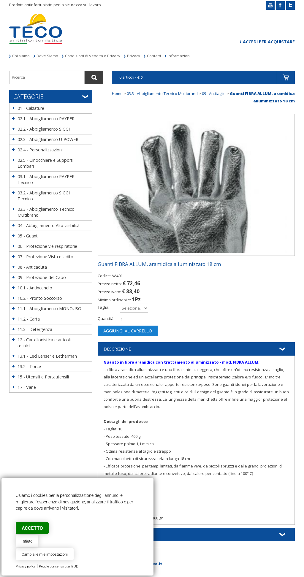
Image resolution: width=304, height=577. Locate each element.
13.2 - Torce (29, 366)
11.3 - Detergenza (35, 329)
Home (117, 93)
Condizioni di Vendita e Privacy (92, 55)
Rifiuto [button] (27, 541)
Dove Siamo (47, 55)
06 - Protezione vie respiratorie (47, 246)
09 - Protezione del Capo (42, 277)
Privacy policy (26, 566)
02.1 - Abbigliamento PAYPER (46, 118)
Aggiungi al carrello (127, 331)
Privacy (133, 55)
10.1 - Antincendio (35, 288)
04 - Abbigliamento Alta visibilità (49, 225)
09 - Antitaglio (214, 93)
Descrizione (117, 349)
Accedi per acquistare (269, 42)
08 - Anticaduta (32, 267)
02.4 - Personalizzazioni (40, 150)
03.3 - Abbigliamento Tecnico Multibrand (162, 93)
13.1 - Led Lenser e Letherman (47, 356)
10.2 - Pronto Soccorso (40, 298)
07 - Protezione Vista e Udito (45, 256)
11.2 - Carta (29, 319)
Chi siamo (21, 55)
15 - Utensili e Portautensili (43, 377)
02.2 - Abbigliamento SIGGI (44, 129)
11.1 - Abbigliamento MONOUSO (49, 308)
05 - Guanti (28, 236)
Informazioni (179, 55)
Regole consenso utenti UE (58, 566)
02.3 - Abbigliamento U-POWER (48, 139)
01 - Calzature (31, 108)
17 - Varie (27, 387)
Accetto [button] (32, 528)
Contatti (154, 55)
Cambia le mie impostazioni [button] (45, 554)
